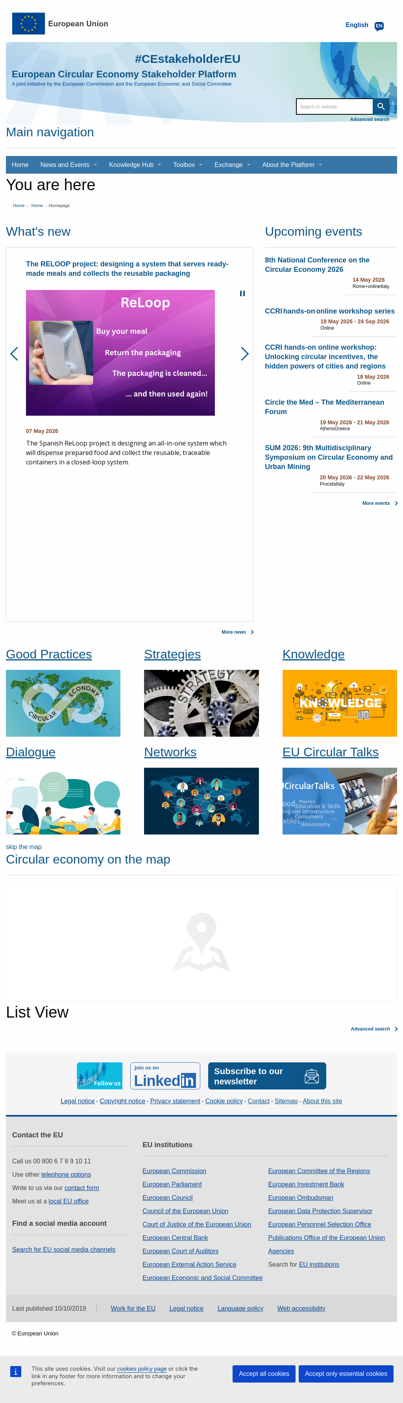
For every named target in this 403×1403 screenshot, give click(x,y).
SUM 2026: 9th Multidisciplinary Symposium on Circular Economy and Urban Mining (329, 457)
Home (18, 205)
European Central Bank (175, 1237)
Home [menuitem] (20, 164)
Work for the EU (133, 1308)
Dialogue (30, 752)
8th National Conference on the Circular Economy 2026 (317, 264)
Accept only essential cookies (346, 1373)
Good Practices (49, 654)
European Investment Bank (306, 1184)
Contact (259, 1101)
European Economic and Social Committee (202, 1278)
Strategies (172, 654)
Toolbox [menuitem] (184, 164)
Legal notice (77, 1101)
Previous (17, 354)
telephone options (66, 1174)
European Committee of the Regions (319, 1171)
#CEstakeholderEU (187, 58)
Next (242, 354)
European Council (167, 1197)
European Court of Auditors (180, 1251)
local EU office (69, 1201)
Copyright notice (122, 1101)
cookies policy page (142, 1369)
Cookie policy (224, 1101)
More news (234, 632)
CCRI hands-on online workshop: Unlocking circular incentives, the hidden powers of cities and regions (325, 356)
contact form (82, 1188)
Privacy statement (175, 1101)
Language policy (241, 1308)
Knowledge (314, 654)
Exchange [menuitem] (228, 164)
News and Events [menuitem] (65, 164)
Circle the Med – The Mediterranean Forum (324, 407)
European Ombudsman (300, 1197)
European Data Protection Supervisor (320, 1211)
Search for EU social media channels (63, 1249)
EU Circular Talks (331, 752)
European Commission (174, 1171)
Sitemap (286, 1101)
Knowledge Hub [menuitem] (131, 164)
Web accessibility (301, 1308)
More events (376, 503)
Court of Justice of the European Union (196, 1224)
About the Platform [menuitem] (289, 164)
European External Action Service (189, 1264)
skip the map (24, 847)
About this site (322, 1101)
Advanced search (369, 119)
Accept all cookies (264, 1373)
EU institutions (319, 1264)
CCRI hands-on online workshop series (330, 311)
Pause (242, 293)
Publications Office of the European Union (326, 1237)
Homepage (59, 205)
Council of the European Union (185, 1211)
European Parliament (172, 1184)
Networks (170, 752)
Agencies (281, 1251)
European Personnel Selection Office (319, 1224)
